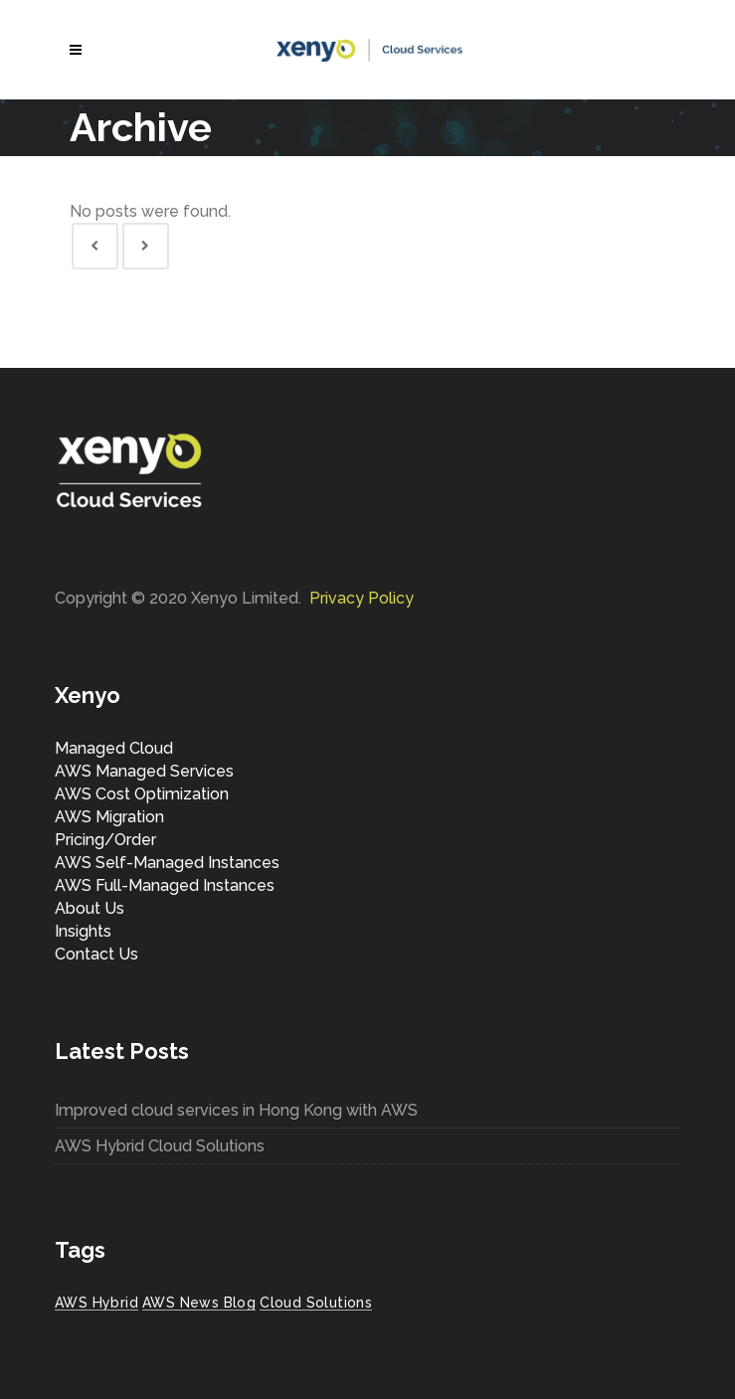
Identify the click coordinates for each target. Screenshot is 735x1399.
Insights (83, 931)
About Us (89, 908)
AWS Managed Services (144, 771)
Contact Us (96, 954)
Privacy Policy (361, 598)
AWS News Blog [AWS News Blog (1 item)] (199, 1303)
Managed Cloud (114, 748)
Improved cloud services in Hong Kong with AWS (236, 1110)
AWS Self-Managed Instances (167, 862)
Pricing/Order (105, 839)
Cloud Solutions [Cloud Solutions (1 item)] (316, 1303)
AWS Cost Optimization (142, 794)
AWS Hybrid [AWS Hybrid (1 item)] (96, 1303)
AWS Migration (109, 816)
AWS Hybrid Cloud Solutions (160, 1146)
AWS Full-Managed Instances (165, 885)
